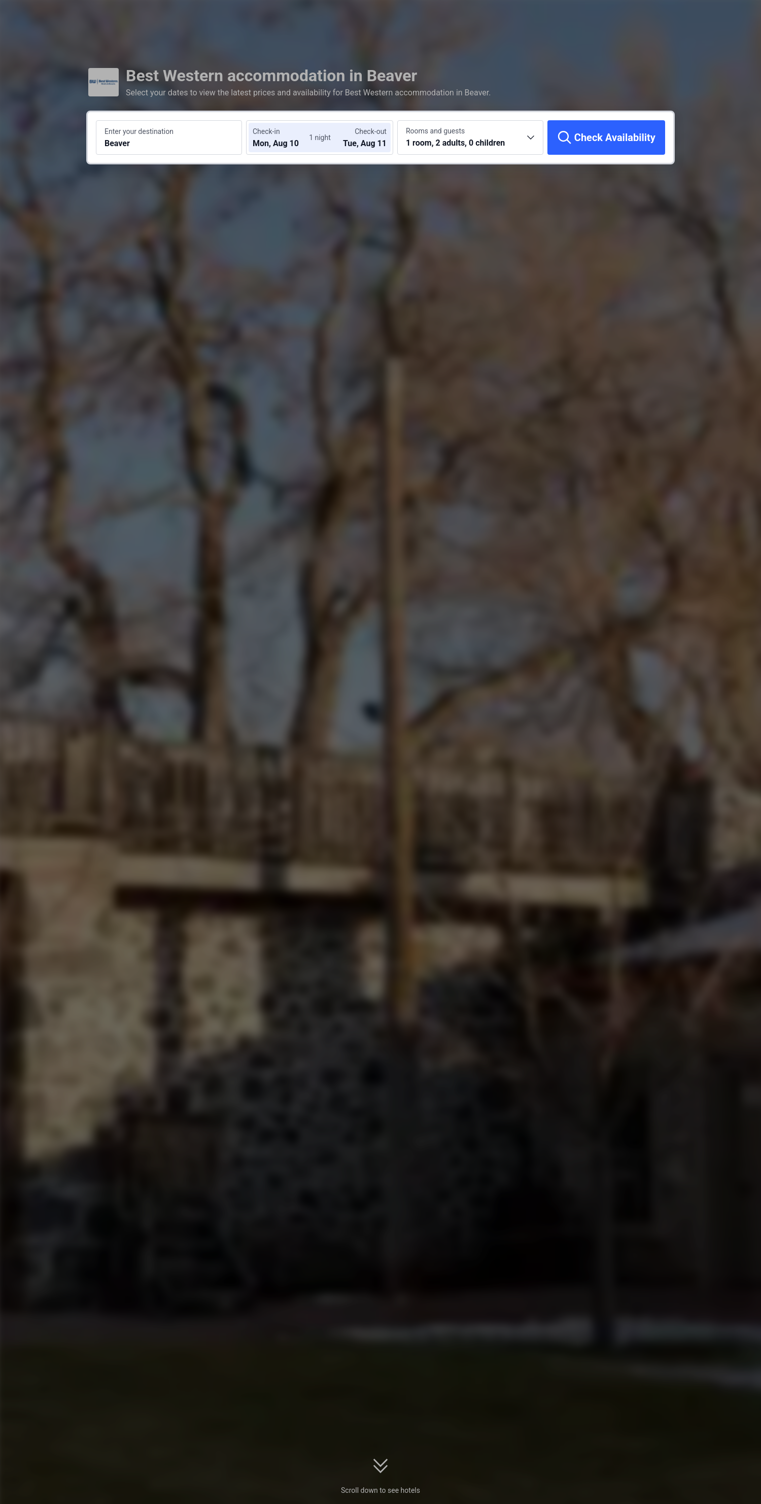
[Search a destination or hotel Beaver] (169, 137)
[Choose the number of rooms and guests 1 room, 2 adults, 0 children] (470, 137)
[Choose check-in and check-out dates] (283, 137)
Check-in (266, 131)
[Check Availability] (606, 137)
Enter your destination (139, 131)
